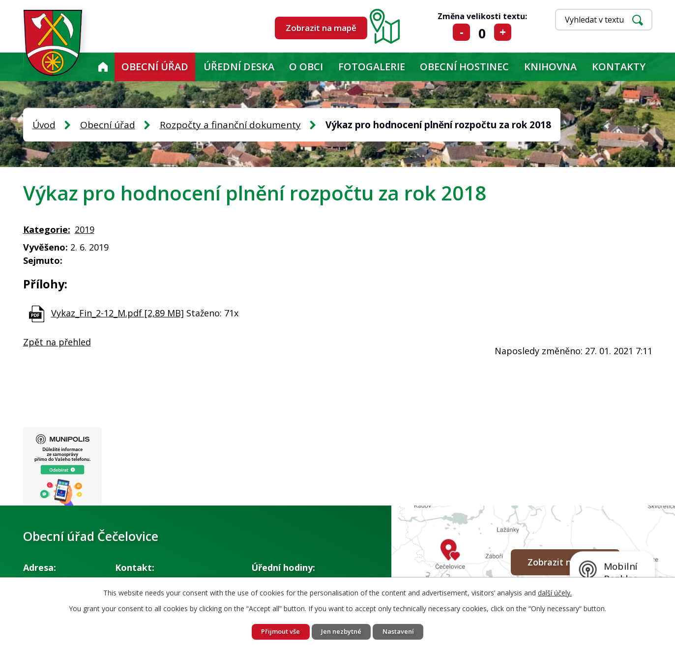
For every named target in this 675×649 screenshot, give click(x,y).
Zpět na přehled (57, 342)
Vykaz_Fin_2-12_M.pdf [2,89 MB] (117, 313)
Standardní (482, 32)
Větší (502, 32)
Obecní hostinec (464, 66)
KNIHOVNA (550, 66)
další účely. (555, 591)
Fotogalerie (371, 66)
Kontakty (619, 66)
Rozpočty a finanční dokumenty (230, 124)
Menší (461, 32)
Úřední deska (239, 66)
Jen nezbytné (341, 631)
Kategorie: (46, 229)
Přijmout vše (275, 631)
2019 (84, 229)
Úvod (103, 67)
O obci (306, 66)
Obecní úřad (154, 66)
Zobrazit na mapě (321, 27)
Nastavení (404, 631)
